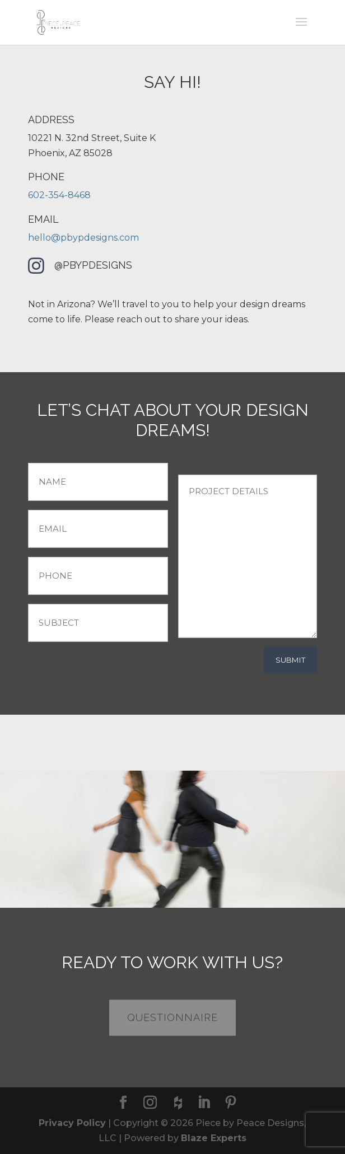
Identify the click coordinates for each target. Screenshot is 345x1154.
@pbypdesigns (93, 265)
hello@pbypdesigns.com (83, 237)
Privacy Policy (72, 1123)
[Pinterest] (230, 1103)
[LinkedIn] (204, 1103)
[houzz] (178, 1103)
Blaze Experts (213, 1138)
